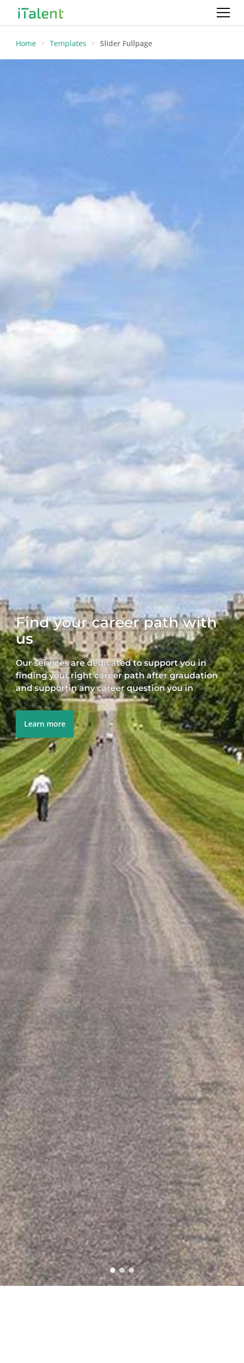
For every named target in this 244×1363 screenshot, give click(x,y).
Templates (68, 43)
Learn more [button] (44, 724)
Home (26, 43)
